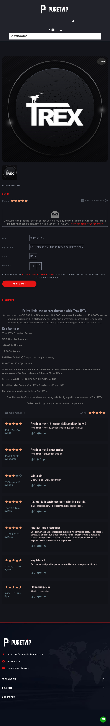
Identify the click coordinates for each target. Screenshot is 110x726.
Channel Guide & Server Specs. (38, 274)
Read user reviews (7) (94, 200)
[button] (51, 30)
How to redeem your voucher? (86, 223)
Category (19, 36)
